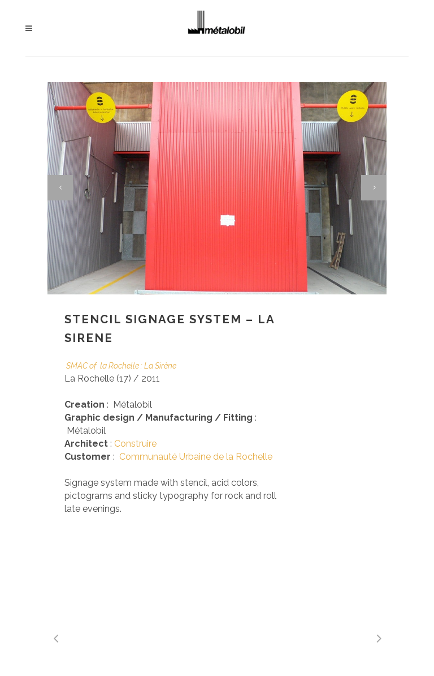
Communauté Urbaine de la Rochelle (195, 456)
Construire (135, 443)
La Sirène (160, 365)
